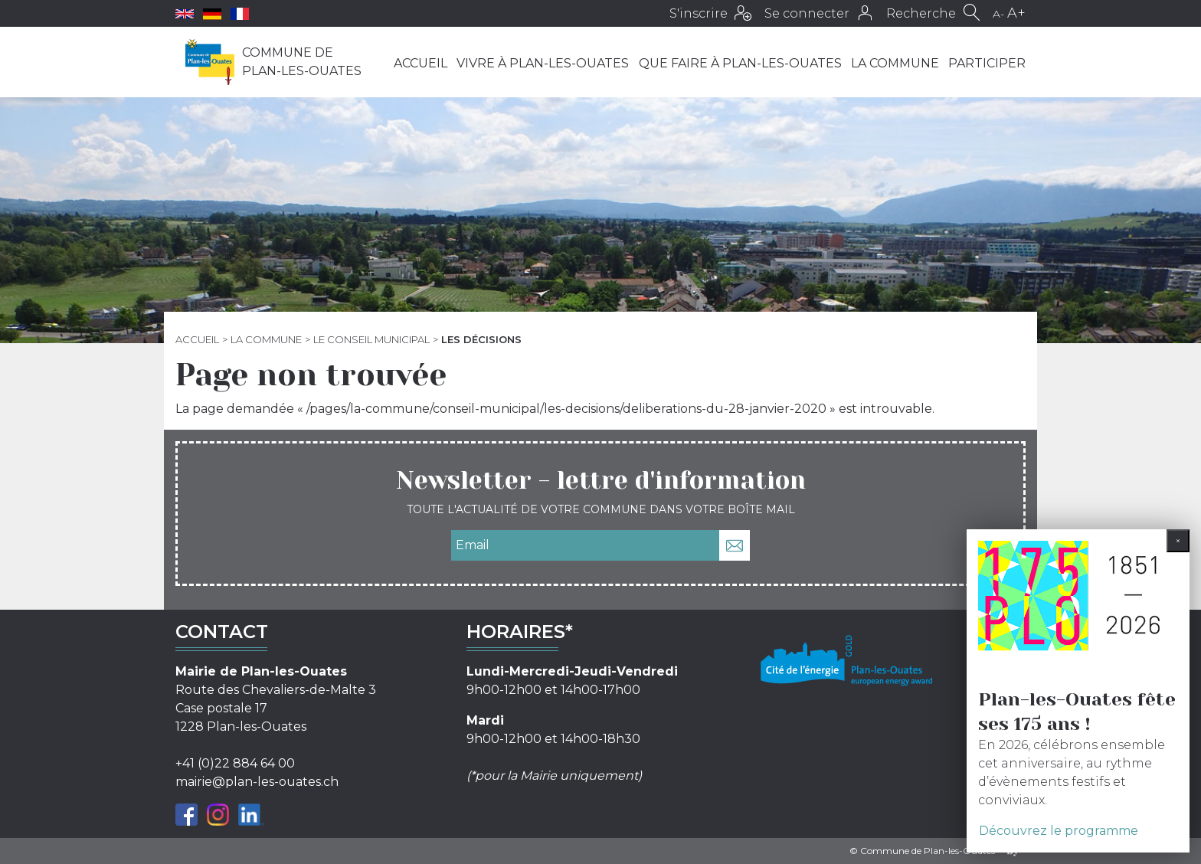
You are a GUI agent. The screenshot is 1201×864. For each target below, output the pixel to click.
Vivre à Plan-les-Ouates (543, 63)
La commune (895, 63)
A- (998, 14)
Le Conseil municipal (371, 339)
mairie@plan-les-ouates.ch (257, 781)
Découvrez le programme (1058, 830)
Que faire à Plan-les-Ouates (740, 63)
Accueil (420, 63)
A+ (1016, 13)
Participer (987, 63)
